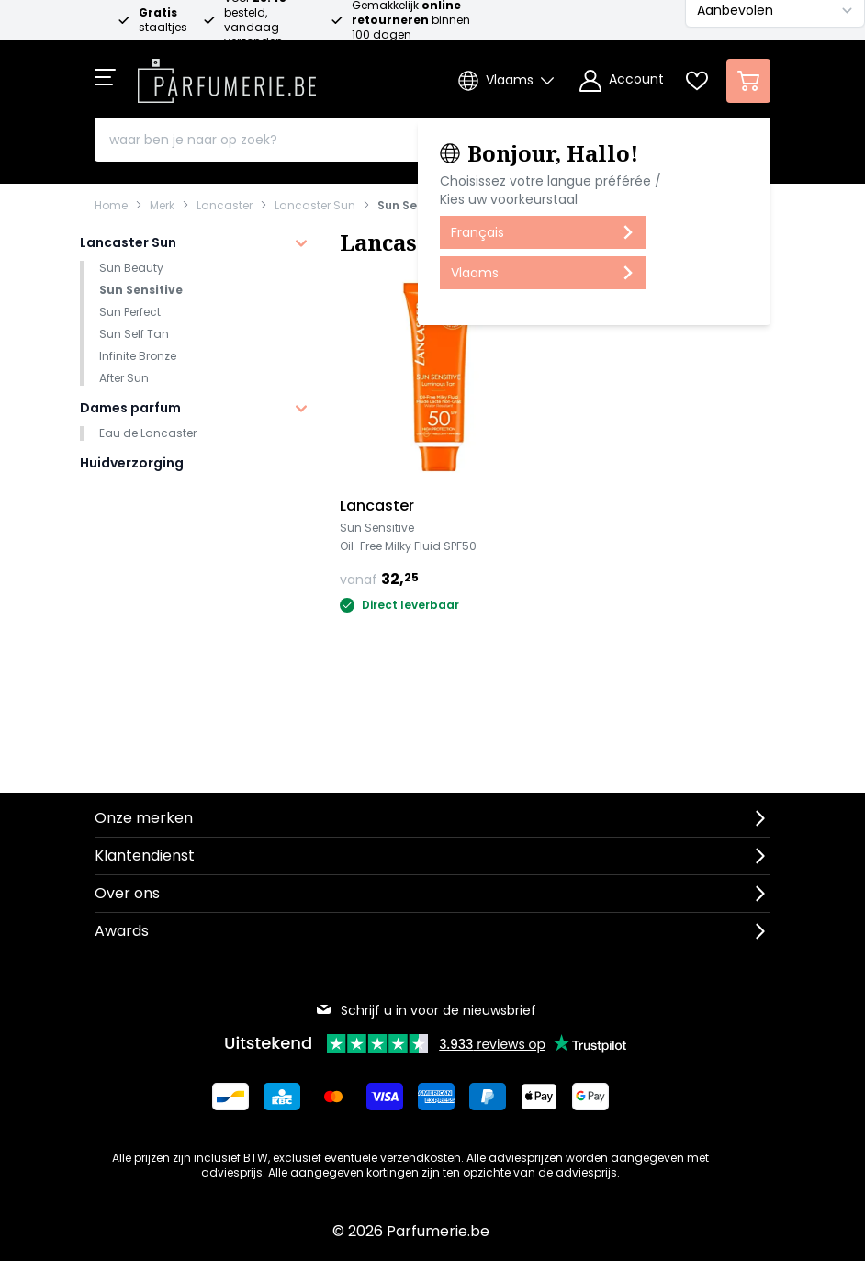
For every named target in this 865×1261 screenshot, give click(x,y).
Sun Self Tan (134, 334)
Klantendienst (145, 855)
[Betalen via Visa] (384, 1096)
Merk (162, 205)
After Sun (124, 378)
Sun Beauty (131, 268)
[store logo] (227, 75)
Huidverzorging (132, 463)
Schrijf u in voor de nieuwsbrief (425, 1010)
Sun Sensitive (416, 205)
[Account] (621, 81)
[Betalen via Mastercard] (333, 1096)
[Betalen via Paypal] (487, 1096)
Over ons (127, 893)
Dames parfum (130, 408)
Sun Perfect (130, 312)
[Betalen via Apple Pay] (539, 1096)
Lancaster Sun (315, 205)
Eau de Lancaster (148, 433)
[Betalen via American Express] (436, 1096)
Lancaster (225, 205)
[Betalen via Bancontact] (230, 1096)
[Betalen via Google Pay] (590, 1096)
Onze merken (144, 817)
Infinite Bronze (137, 356)
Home (111, 205)
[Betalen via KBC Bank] (282, 1096)
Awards (122, 930)
